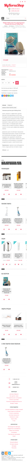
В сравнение (9, 264)
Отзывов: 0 (14, 64)
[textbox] (16, 18)
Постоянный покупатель (20, 1)
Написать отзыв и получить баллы (8, 66)
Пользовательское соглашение (14, 397)
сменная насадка (5, 163)
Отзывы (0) (9, 105)
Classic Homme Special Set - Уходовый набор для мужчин (6, 186)
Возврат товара (14, 403)
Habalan (11, 69)
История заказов (14, 444)
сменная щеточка (13, 163)
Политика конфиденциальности (14, 401)
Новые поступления (14, 430)
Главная (5, 25)
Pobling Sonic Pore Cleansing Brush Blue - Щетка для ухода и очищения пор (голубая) (18, 221)
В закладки (13, 82)
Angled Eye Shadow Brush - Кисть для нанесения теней (6, 256)
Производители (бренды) (14, 426)
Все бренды (11, 25)
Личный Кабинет (14, 442)
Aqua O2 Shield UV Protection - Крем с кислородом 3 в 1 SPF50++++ (18, 255)
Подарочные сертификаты (14, 428)
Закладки (14, 445)
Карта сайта (14, 418)
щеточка (19, 162)
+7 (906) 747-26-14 (15, 8)
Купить (4, 194)
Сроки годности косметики (14, 411)
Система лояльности (14, 415)
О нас (14, 420)
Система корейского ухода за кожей (14, 409)
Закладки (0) (22, 1)
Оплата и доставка (14, 399)
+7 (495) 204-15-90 (14, 10)
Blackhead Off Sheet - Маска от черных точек (18, 326)
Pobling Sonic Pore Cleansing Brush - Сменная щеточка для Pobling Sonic (6, 290)
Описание (4, 105)
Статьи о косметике (14, 413)
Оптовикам (14, 432)
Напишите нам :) (16, 387)
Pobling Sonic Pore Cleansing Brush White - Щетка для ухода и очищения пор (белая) (6, 220)
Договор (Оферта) (14, 394)
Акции (14, 436)
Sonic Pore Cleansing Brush (11, 162)
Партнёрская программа (14, 434)
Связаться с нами (14, 416)
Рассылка (14, 447)
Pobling (3, 162)
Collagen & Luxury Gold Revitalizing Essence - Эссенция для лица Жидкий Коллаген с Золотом (18, 186)
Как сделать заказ (14, 395)
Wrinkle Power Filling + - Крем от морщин (6, 326)
